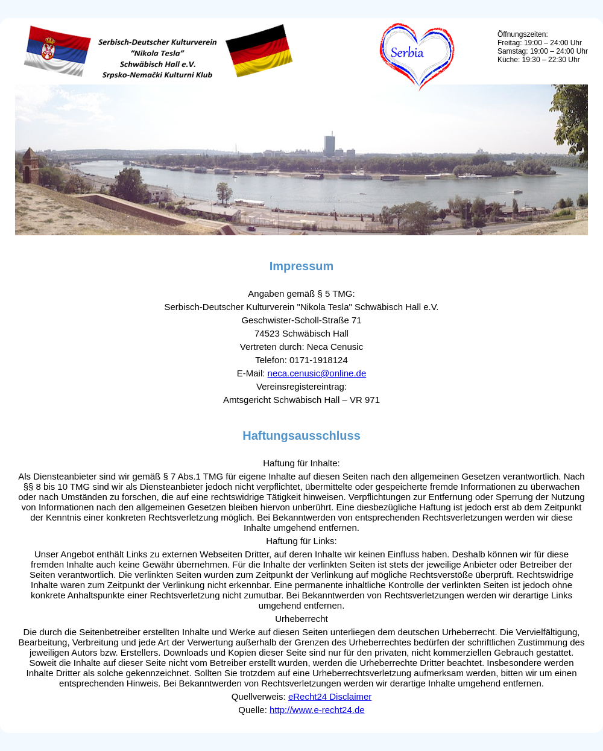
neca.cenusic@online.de (317, 373)
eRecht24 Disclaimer (329, 696)
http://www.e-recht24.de (317, 710)
